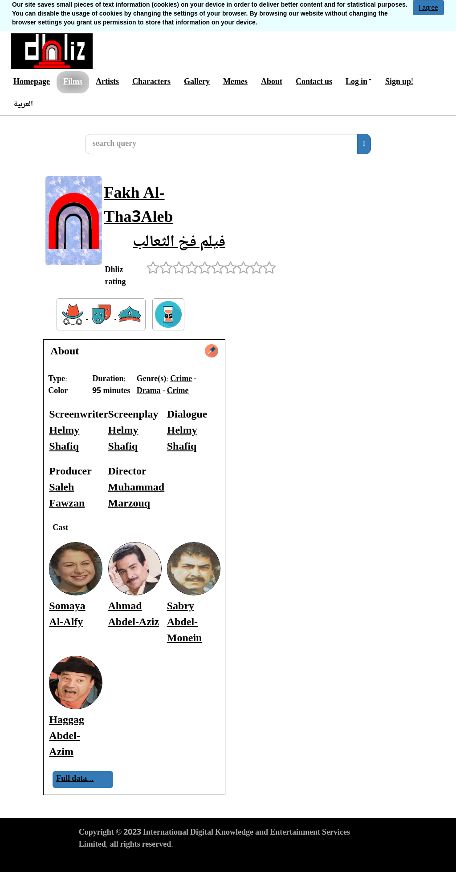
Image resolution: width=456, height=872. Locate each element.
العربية (23, 104)
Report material (262, 861)
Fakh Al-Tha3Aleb (138, 206)
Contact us (314, 82)
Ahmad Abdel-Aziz (133, 615)
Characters (151, 82)
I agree (428, 7)
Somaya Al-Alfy (67, 615)
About (271, 82)
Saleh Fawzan (67, 496)
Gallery (197, 82)
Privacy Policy (151, 861)
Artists (107, 82)
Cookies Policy (206, 861)
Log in (359, 82)
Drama (149, 391)
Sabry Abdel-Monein (184, 623)
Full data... (75, 779)
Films (72, 82)
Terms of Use (101, 861)
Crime (181, 379)
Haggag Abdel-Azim (66, 736)
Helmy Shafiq (64, 439)
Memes (235, 82)
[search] (364, 144)
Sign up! (399, 82)
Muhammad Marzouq (136, 496)
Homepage (31, 82)
